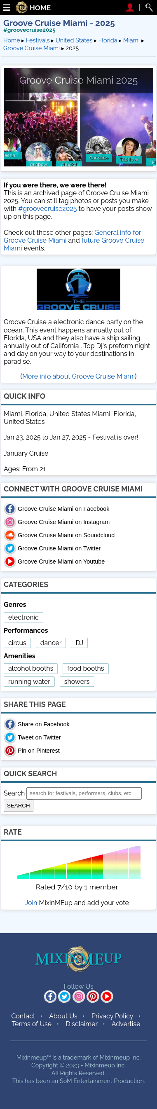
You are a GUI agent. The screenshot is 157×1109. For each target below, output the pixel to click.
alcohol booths (30, 668)
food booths (85, 668)
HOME (40, 8)
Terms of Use (32, 1024)
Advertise (126, 1024)
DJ (79, 643)
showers (77, 682)
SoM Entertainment (86, 1080)
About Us (63, 1016)
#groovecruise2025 (29, 29)
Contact (23, 1016)
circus (17, 643)
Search (14, 793)
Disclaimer (82, 1024)
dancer (51, 643)
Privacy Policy (112, 1016)
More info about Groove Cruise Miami (78, 376)
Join (31, 903)
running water (29, 682)
